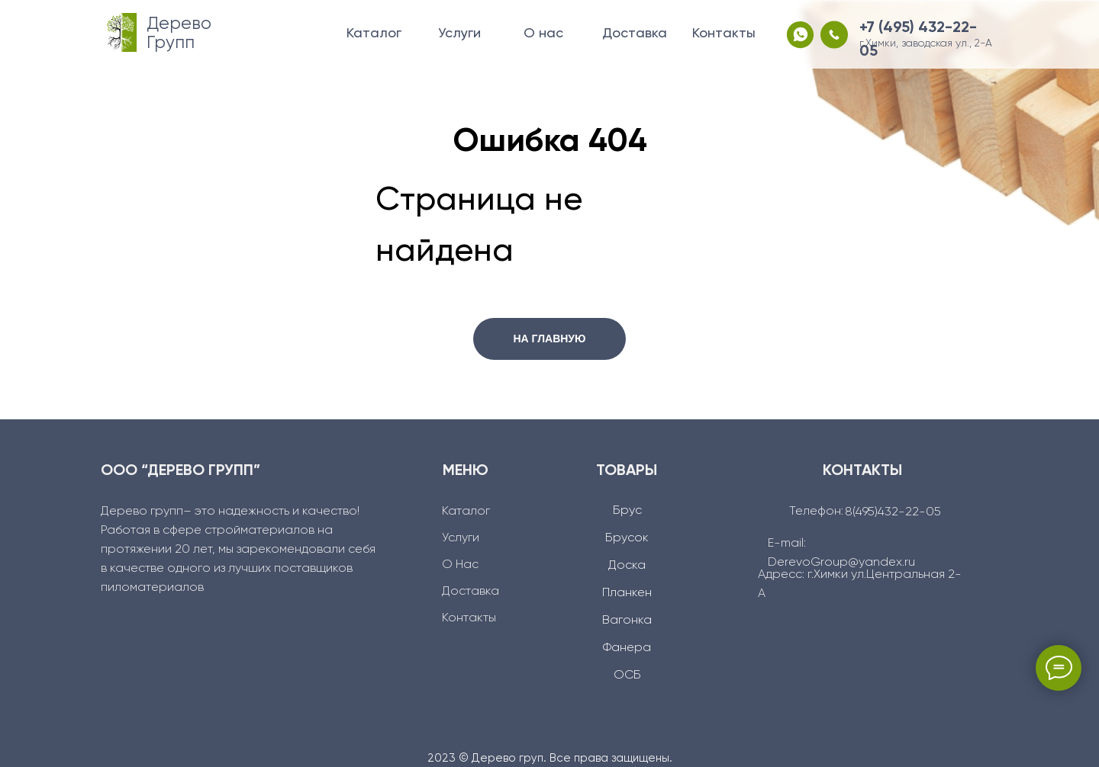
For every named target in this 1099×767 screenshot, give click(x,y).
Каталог (373, 33)
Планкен (627, 593)
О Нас (460, 565)
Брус (627, 511)
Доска (627, 566)
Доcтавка (470, 592)
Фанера (627, 648)
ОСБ (627, 675)
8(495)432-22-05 (893, 512)
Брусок (627, 538)
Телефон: (816, 511)
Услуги (459, 33)
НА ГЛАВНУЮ (550, 338)
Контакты (724, 33)
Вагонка (627, 621)
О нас (543, 33)
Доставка (634, 33)
